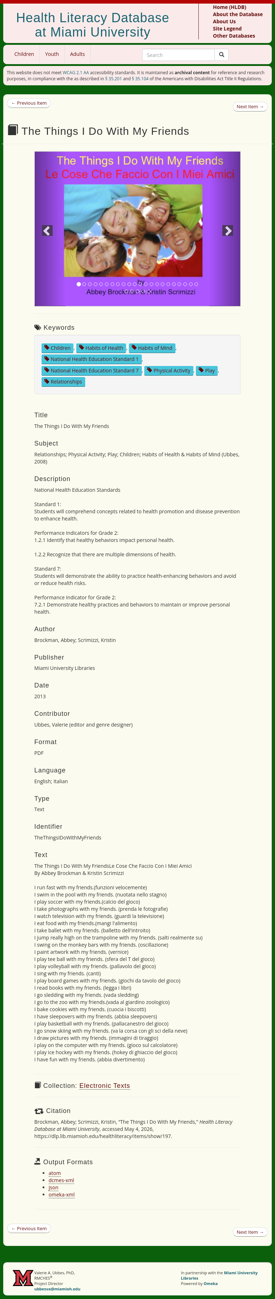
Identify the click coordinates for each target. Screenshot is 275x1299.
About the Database (238, 14)
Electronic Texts (104, 1085)
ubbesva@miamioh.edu (57, 1288)
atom (55, 1173)
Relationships (63, 381)
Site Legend (227, 28)
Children (24, 54)
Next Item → (250, 106)
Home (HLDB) (229, 7)
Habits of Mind (152, 347)
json (53, 1187)
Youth (52, 54)
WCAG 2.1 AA (76, 73)
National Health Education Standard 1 (91, 359)
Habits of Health (101, 347)
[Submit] (221, 55)
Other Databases (234, 35)
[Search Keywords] (178, 55)
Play (206, 370)
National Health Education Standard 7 (91, 370)
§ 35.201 (113, 79)
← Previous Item (29, 103)
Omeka (211, 1283)
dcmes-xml (61, 1180)
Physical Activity (168, 370)
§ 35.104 (140, 79)
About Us (224, 21)
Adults (77, 54)
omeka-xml (62, 1194)
